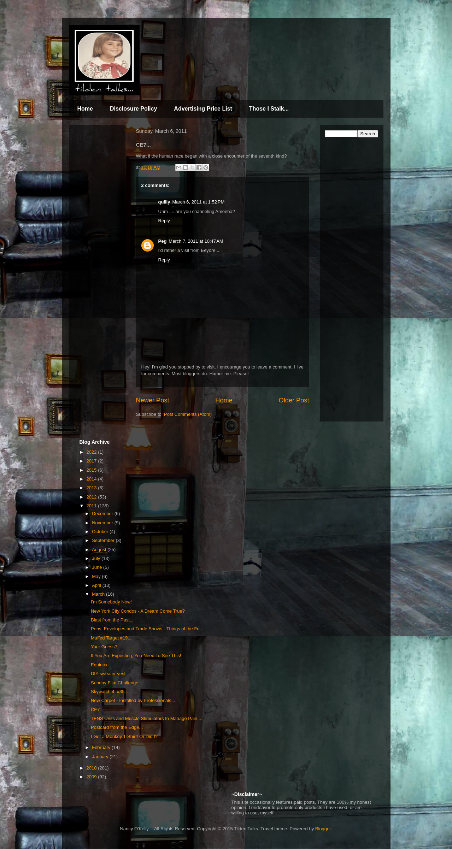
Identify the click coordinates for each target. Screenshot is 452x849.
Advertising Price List (203, 109)
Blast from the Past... (112, 620)
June (97, 567)
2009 (92, 776)
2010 (92, 768)
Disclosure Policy (133, 109)
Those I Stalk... (269, 109)
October (101, 531)
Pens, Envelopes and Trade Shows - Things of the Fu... (147, 628)
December (103, 513)
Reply (164, 220)
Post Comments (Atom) (188, 414)
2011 (92, 505)
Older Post (294, 400)
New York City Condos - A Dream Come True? (138, 611)
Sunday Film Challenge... (116, 682)
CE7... (97, 709)
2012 (92, 497)
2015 (92, 470)
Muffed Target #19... (111, 638)
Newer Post (152, 400)
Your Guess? (104, 646)
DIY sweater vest (108, 673)
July (96, 558)
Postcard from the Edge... (117, 727)
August (99, 549)
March (99, 594)
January (101, 756)
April (97, 585)
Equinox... (101, 664)
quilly (164, 202)
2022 (92, 452)
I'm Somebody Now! (111, 602)
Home (85, 109)
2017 (92, 461)
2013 (92, 487)
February (102, 747)
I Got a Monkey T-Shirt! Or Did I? (124, 736)
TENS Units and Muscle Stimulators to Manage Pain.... (146, 718)
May (97, 576)
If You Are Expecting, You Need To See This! (136, 655)
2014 (92, 479)
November (103, 522)
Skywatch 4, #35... (109, 691)
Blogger (323, 828)
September (104, 540)
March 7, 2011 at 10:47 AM (196, 241)
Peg (162, 241)
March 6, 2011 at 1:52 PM (198, 202)
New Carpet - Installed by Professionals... (133, 700)
